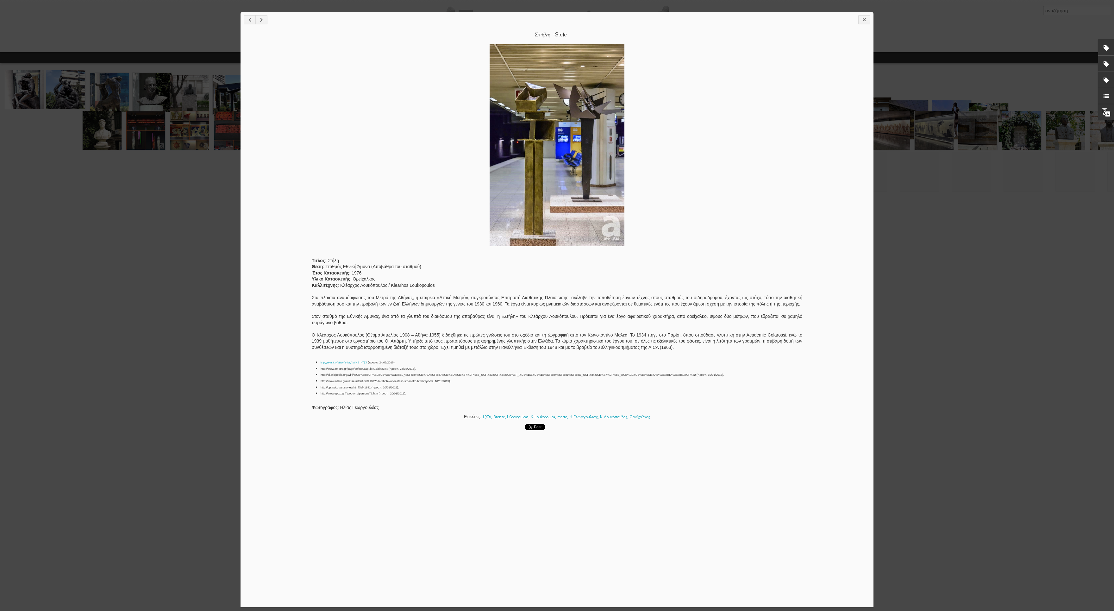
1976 (486, 416)
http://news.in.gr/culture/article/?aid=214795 (344, 362)
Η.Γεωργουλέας (583, 416)
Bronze (499, 416)
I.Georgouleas (518, 416)
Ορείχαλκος (639, 416)
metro (562, 416)
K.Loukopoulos (543, 416)
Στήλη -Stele (551, 34)
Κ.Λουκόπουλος (613, 416)
